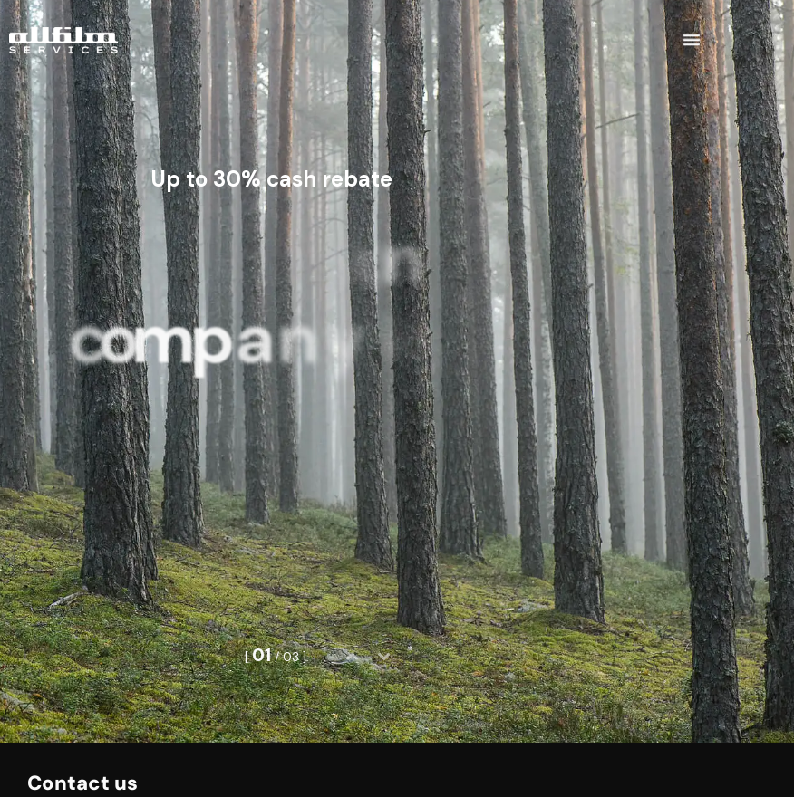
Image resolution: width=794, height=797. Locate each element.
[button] (691, 33)
